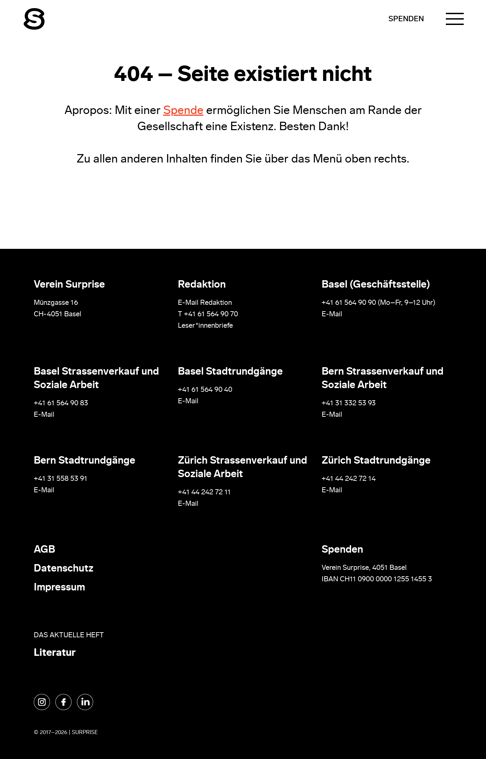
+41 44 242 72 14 (349, 479)
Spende (183, 111)
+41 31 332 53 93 (349, 403)
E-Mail (332, 314)
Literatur (55, 653)
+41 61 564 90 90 (349, 302)
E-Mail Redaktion (205, 302)
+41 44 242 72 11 (204, 492)
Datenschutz (63, 569)
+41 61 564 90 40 (205, 389)
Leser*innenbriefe (205, 325)
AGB (44, 550)
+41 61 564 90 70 (211, 314)
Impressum (59, 588)
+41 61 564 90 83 (61, 403)
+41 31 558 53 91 (60, 479)
